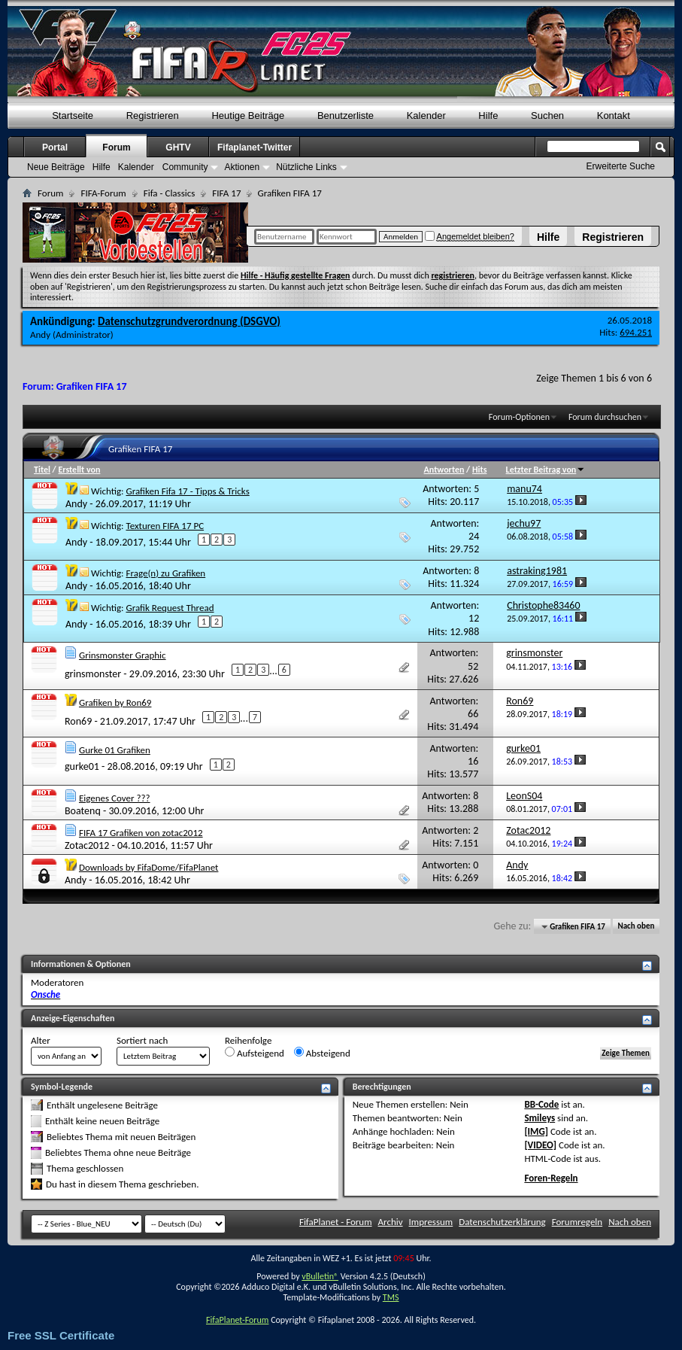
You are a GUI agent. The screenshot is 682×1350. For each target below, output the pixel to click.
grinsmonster (93, 673)
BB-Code (541, 1104)
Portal (55, 147)
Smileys (539, 1117)
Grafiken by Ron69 (115, 702)
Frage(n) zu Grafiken (165, 573)
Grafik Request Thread (170, 607)
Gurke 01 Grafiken (114, 750)
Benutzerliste (345, 115)
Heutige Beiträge (247, 115)
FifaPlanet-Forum (237, 1320)
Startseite (72, 115)
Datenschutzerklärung (502, 1221)
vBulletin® (320, 1276)
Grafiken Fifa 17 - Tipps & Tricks (187, 491)
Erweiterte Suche (621, 166)
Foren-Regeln (550, 1178)
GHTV (177, 147)
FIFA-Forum (103, 193)
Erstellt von (79, 469)
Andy (40, 334)
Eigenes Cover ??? (114, 798)
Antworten (444, 469)
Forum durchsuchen (604, 417)
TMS (391, 1297)
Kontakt (613, 115)
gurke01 (82, 766)
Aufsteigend (254, 1053)
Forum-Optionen (519, 417)
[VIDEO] (540, 1145)
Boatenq (83, 810)
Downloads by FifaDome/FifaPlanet (148, 867)
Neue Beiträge (56, 167)
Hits (479, 469)
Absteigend (322, 1053)
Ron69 (78, 721)
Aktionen (241, 167)
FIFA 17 (226, 193)
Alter (40, 1040)
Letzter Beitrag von (546, 469)
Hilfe (548, 237)
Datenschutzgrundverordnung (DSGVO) (189, 321)
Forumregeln (577, 1221)
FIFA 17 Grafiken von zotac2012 (141, 832)
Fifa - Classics (170, 193)
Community (185, 167)
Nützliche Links (306, 167)
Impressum (431, 1221)
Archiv (390, 1221)
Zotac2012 (87, 845)
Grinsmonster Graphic (122, 655)
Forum (116, 147)
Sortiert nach (142, 1040)
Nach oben (635, 927)
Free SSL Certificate (61, 1335)
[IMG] (536, 1131)
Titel (42, 469)
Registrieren (613, 237)
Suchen (547, 115)
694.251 (636, 332)
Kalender (426, 115)
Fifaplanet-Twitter (254, 147)
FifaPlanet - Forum (335, 1221)
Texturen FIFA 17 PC (165, 525)
